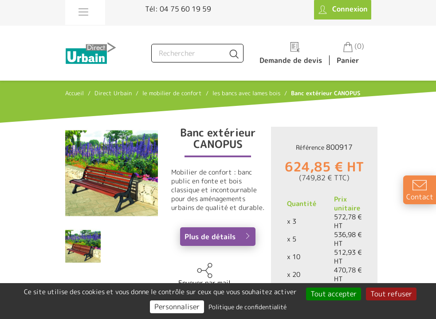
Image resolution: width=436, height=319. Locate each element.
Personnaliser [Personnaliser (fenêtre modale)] (177, 306)
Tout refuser (391, 294)
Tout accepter (333, 294)
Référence (310, 147)
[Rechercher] (197, 53)
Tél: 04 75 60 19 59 (178, 8)
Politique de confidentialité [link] (247, 307)
